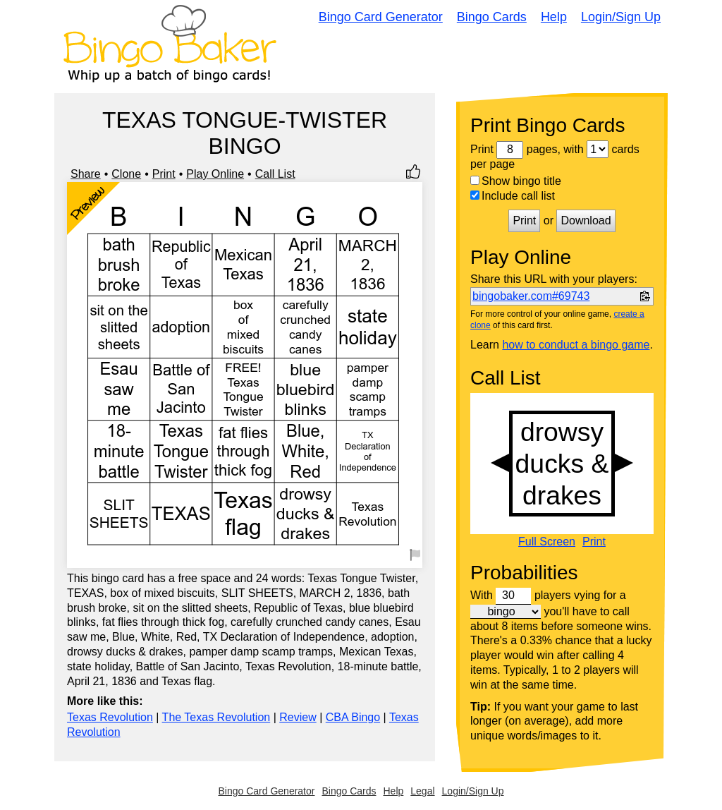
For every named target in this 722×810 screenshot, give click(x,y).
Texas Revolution (110, 717)
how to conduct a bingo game (575, 345)
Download (586, 220)
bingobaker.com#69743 (530, 296)
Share (86, 174)
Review (297, 717)
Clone (126, 174)
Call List (275, 174)
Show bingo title (515, 181)
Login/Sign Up (621, 17)
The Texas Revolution (216, 717)
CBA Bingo (353, 717)
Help (554, 17)
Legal (422, 791)
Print (164, 174)
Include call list (512, 196)
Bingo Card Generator (381, 17)
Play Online (215, 174)
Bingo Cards (492, 17)
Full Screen (546, 542)
